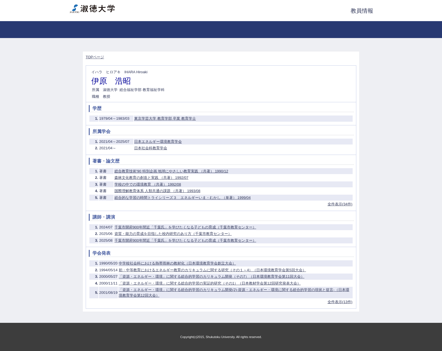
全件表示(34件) (340, 204)
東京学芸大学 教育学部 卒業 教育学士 (165, 118)
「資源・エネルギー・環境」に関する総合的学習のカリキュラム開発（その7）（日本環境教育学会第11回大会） (211, 276)
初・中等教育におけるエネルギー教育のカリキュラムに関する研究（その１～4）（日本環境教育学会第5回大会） (212, 270)
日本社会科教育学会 (150, 148)
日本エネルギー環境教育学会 (158, 141)
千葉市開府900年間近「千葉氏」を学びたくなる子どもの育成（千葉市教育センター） (185, 227)
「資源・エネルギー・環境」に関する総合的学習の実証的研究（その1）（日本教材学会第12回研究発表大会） (210, 283)
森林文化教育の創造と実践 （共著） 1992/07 (151, 178)
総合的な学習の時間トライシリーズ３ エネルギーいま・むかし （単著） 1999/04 (182, 198)
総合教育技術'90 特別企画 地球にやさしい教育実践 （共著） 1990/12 (171, 171)
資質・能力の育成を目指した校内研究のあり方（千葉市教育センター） (173, 234)
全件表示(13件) (340, 302)
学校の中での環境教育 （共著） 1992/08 (147, 184)
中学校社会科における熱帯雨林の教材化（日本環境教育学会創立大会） (177, 263)
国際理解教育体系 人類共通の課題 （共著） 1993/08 (157, 191)
